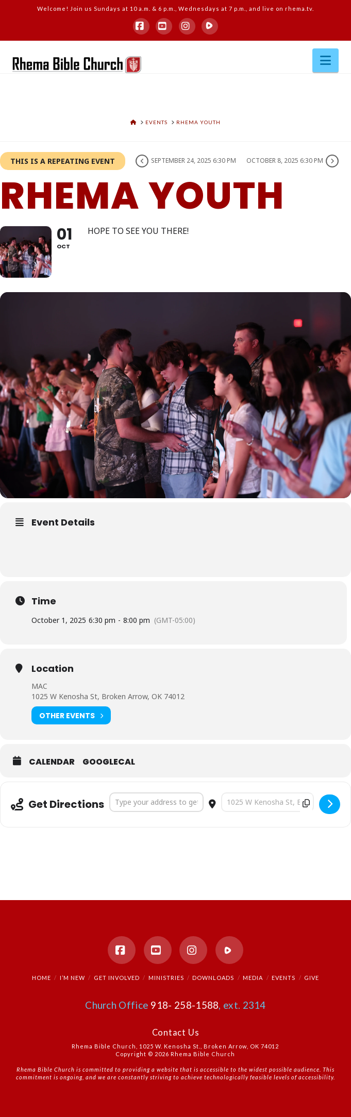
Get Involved (117, 977)
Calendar (52, 762)
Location (52, 668)
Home (41, 977)
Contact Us (175, 1032)
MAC (39, 686)
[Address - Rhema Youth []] (156, 801)
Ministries (166, 977)
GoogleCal (108, 762)
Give (311, 977)
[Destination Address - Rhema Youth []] (267, 801)
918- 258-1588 (185, 1005)
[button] (325, 60)
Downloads (213, 977)
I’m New (72, 977)
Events (283, 977)
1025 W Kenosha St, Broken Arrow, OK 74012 (108, 696)
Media (253, 977)
